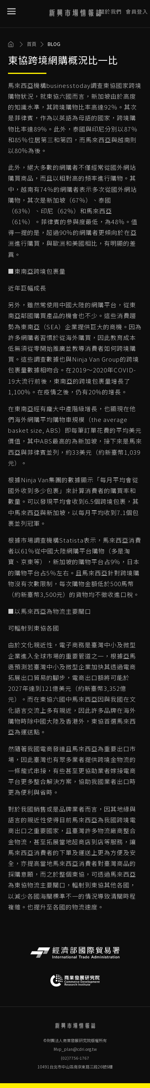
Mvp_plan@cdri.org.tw (75, 1049)
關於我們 (110, 7)
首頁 (31, 44)
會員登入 (137, 7)
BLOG (54, 44)
